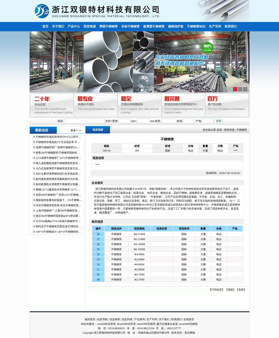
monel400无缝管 (146, 323)
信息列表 (127, 319)
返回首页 (90, 319)
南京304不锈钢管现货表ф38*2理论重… (58, 215)
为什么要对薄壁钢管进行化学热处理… (58, 173)
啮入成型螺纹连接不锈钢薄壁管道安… (58, 163)
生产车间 (152, 319)
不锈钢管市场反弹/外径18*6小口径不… (58, 136)
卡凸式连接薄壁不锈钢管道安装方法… (58, 168)
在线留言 (189, 319)
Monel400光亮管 (126, 323)
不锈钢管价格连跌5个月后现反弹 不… (58, 142)
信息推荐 (115, 319)
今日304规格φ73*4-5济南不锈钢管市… (58, 221)
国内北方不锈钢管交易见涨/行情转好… (58, 226)
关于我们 (164, 319)
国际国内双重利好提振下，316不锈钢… (59, 200)
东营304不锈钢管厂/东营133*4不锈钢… (58, 194)
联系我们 (176, 319)
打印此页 (216, 289)
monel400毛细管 (188, 323)
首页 (219, 129)
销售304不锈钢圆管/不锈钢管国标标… (58, 152)
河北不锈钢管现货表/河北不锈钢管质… (58, 205)
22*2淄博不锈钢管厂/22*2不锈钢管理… (58, 157)
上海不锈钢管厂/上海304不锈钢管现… (58, 210)
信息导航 (102, 319)
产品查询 (139, 319)
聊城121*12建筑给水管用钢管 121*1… (58, 189)
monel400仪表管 (106, 323)
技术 (174, 332)
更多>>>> (76, 130)
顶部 (230, 289)
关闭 (240, 289)
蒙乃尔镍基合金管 (167, 323)
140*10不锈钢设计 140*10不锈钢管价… (58, 231)
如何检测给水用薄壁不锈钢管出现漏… (58, 184)
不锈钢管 (116, 234)
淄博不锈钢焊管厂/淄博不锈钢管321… (58, 147)
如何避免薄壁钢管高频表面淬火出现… (58, 179)
